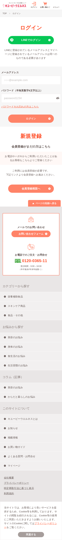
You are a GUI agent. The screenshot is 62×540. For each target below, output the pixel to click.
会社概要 (9, 477)
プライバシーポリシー (16, 482)
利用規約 (9, 493)
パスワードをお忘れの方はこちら (20, 106)
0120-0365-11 (34, 260)
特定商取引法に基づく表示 (19, 488)
